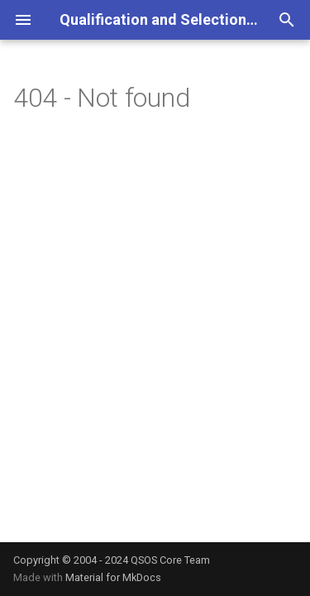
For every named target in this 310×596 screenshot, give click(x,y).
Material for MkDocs (113, 577)
